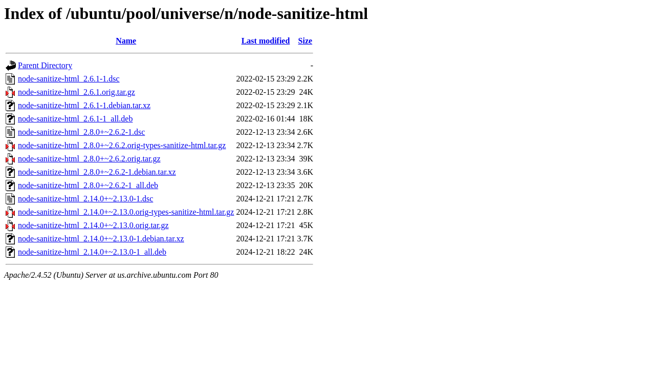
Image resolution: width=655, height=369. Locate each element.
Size (305, 40)
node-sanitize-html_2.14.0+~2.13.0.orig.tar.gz (93, 225)
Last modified (266, 40)
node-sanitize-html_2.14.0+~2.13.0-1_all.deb (92, 252)
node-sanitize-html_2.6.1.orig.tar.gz (76, 92)
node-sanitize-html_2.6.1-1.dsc (69, 78)
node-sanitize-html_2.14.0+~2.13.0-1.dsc (85, 198)
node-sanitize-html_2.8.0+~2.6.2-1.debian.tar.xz (97, 172)
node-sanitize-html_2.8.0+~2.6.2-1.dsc (81, 132)
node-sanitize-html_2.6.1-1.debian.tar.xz (84, 105)
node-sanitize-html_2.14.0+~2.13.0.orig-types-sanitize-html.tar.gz (126, 212)
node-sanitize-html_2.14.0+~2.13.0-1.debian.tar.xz (101, 238)
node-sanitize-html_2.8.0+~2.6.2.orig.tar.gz (89, 158)
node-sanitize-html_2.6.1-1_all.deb (75, 118)
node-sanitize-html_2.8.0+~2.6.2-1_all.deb (88, 185)
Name (126, 40)
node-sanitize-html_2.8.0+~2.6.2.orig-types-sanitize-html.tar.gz (122, 145)
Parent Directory (45, 65)
